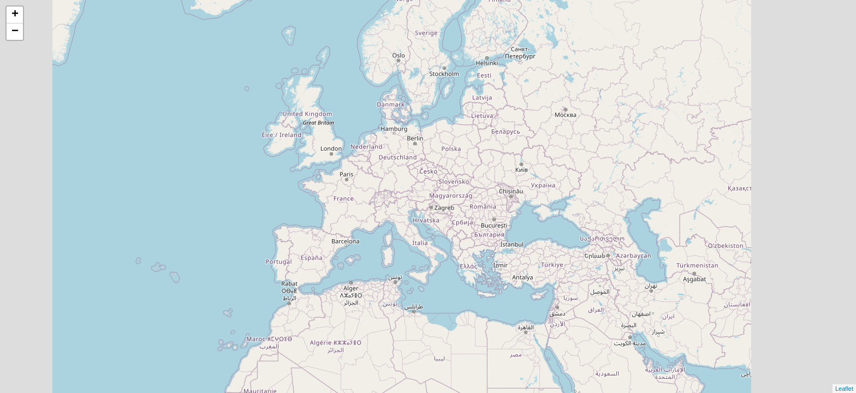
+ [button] (15, 15)
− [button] (15, 31)
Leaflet (844, 388)
